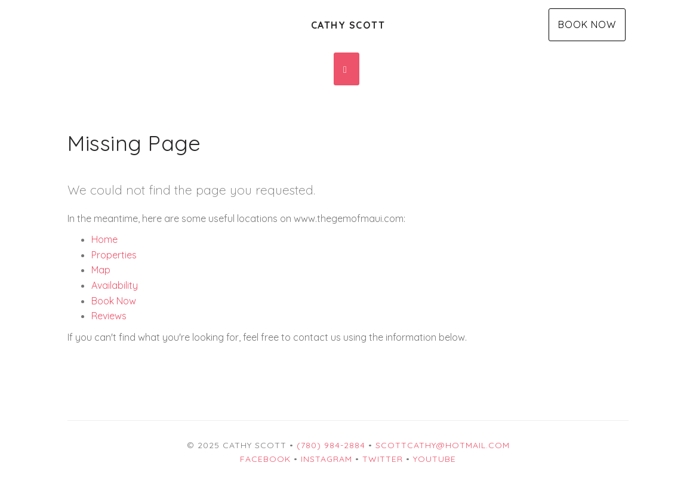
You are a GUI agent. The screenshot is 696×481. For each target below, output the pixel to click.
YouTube (434, 459)
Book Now (587, 24)
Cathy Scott (348, 25)
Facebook (265, 459)
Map (100, 270)
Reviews (109, 316)
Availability (114, 285)
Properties (114, 255)
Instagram (326, 459)
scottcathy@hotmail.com (442, 445)
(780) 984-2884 (331, 445)
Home (104, 239)
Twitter (382, 459)
